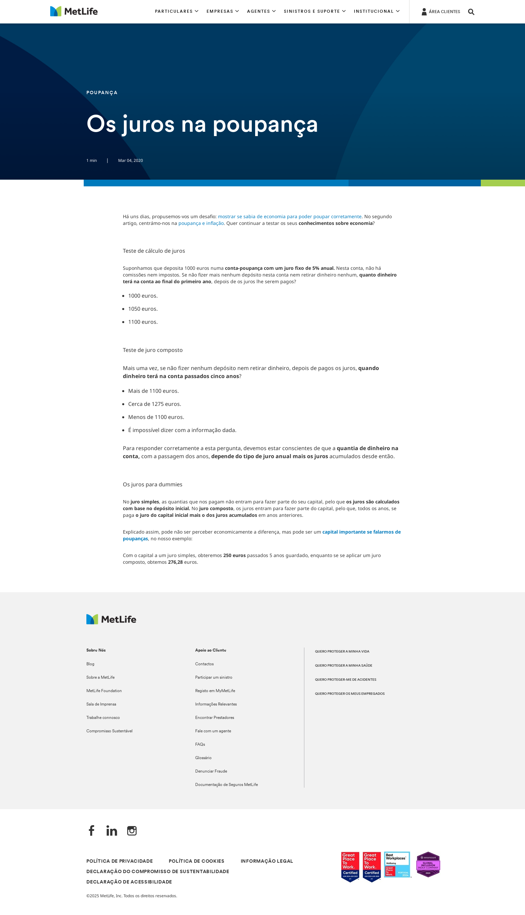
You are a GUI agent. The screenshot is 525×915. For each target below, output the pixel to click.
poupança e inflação (201, 223)
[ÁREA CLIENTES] (440, 11)
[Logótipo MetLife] (111, 622)
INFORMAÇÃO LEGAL (267, 861)
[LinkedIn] (111, 831)
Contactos (204, 664)
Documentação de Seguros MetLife (226, 785)
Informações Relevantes (216, 705)
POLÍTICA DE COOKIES (196, 861)
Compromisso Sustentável (109, 731)
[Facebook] (91, 831)
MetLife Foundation (104, 691)
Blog (90, 664)
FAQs (200, 745)
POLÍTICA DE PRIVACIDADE (119, 861)
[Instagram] (132, 831)
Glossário (203, 758)
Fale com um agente (213, 731)
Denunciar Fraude (211, 772)
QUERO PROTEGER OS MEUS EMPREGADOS (350, 694)
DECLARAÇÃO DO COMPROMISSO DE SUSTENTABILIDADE (157, 871)
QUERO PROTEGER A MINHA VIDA (342, 652)
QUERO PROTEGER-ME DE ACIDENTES (345, 680)
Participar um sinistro (213, 678)
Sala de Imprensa (101, 705)
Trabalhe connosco (103, 718)
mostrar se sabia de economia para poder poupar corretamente (290, 216)
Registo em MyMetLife (215, 691)
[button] (177, 11)
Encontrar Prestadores (214, 718)
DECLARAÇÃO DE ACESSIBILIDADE (129, 882)
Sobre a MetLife (100, 678)
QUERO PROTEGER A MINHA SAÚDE (343, 666)
